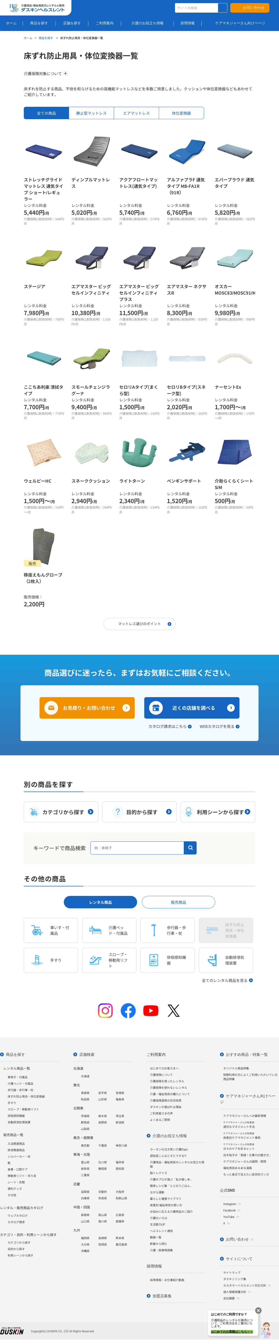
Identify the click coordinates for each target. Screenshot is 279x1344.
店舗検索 (87, 1054)
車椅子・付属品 (18, 1077)
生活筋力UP (157, 1224)
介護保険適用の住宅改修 (165, 1100)
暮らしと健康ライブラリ (165, 1199)
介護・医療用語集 (161, 1250)
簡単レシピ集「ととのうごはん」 (171, 1186)
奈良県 (102, 1198)
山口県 (85, 1221)
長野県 (102, 1122)
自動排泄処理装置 (19, 1122)
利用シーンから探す (20, 1255)
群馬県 (85, 1122)
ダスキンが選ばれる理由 (165, 1107)
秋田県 (85, 1099)
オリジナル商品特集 (236, 1068)
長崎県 (102, 1238)
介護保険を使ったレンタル (167, 1081)
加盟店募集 (162, 1296)
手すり (12, 1103)
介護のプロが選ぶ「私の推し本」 (171, 1179)
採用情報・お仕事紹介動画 (167, 1280)
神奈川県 (121, 1145)
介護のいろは (158, 1218)
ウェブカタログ (18, 1215)
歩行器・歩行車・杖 (20, 1090)
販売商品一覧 (13, 1135)
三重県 (85, 1175)
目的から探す (16, 1249)
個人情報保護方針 (234, 1292)
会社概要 (229, 1298)
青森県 (85, 1093)
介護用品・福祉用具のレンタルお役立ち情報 (177, 1164)
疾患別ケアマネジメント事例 (241, 1136)
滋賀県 (85, 1192)
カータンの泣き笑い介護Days (169, 1149)
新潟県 (120, 1122)
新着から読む (158, 1244)
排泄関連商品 (16, 1150)
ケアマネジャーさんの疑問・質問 (244, 1161)
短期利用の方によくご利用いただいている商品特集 (250, 1077)
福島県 (120, 1099)
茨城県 (85, 1116)
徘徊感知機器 (16, 1116)
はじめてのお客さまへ (164, 1068)
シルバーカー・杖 (19, 1156)
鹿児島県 (121, 1244)
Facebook (229, 1210)
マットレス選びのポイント (139, 623)
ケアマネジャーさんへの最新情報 (244, 1116)
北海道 (85, 1076)
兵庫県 (85, 1198)
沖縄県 (85, 1251)
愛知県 (120, 1168)
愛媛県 (120, 1221)
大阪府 (120, 1192)
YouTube (228, 1217)
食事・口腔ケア (18, 1169)
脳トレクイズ (158, 1173)
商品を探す (46, 38)
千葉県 (102, 1145)
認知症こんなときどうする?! (168, 1156)
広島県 (120, 1215)
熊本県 (120, 1238)
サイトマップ (231, 1272)
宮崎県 (102, 1244)
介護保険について (161, 1075)
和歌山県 (121, 1198)
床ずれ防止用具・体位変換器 (26, 1096)
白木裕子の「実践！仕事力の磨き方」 (247, 1155)
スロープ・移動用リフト (23, 1109)
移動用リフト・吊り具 (22, 1176)
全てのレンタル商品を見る (225, 980)
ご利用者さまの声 (161, 1113)
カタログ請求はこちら (168, 726)
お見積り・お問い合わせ (89, 707)
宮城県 (120, 1093)
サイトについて (239, 1259)
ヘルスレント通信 (161, 1231)
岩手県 (102, 1093)
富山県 (85, 1162)
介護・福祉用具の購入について (170, 1094)
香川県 (102, 1221)
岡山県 (102, 1215)
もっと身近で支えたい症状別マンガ (246, 1174)
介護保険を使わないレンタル (168, 1087)
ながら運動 (157, 1192)
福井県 (120, 1162)
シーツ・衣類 (16, 1182)
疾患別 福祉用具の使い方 (166, 1205)
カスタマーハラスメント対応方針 (244, 1285)
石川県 (102, 1162)
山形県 (102, 1099)
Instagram (229, 1204)
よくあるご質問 (160, 1120)
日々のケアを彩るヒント (239, 1146)
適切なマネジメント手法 (239, 1125)
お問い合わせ (253, 7)
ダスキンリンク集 (234, 1279)
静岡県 (102, 1168)
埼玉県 (120, 1116)
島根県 (85, 1215)
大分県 (85, 1244)
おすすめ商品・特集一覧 (247, 1054)
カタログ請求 (16, 1222)
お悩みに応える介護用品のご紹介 (171, 1211)
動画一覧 (155, 1237)
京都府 (102, 1192)
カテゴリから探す (19, 1242)
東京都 (85, 1145)
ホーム (28, 38)
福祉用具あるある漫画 (237, 1168)
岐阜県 (85, 1168)
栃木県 (102, 1116)
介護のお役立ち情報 (170, 1136)
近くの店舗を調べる (193, 707)
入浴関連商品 (16, 1143)
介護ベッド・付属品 (20, 1083)
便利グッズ (15, 1189)
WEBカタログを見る (217, 726)
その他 (12, 1195)
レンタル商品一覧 (16, 1068)
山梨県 (85, 1129)
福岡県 (85, 1238)
